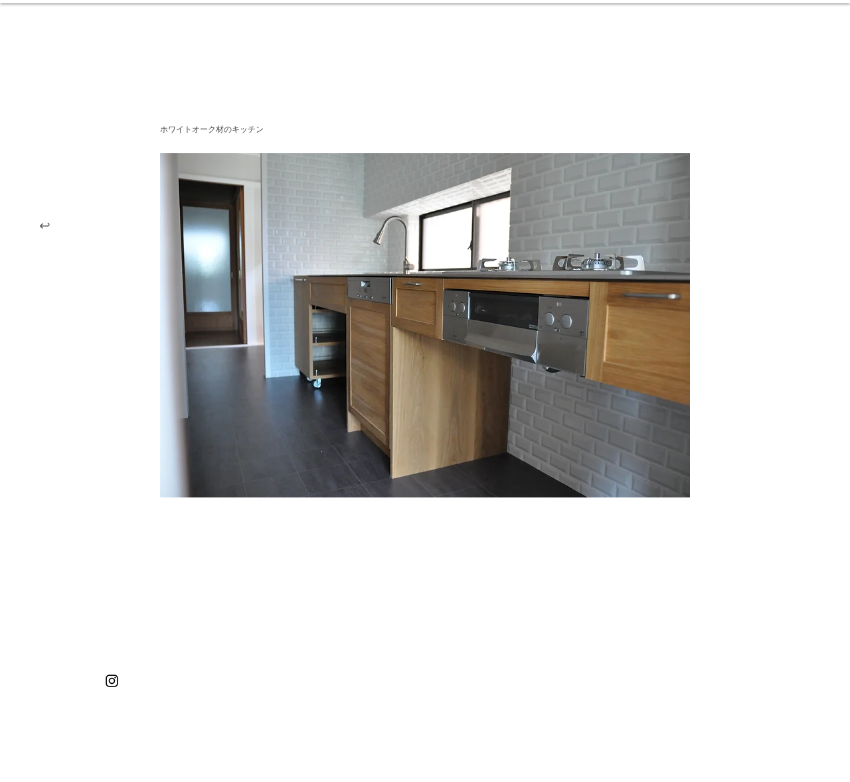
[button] (425, 325)
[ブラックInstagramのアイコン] (112, 681)
